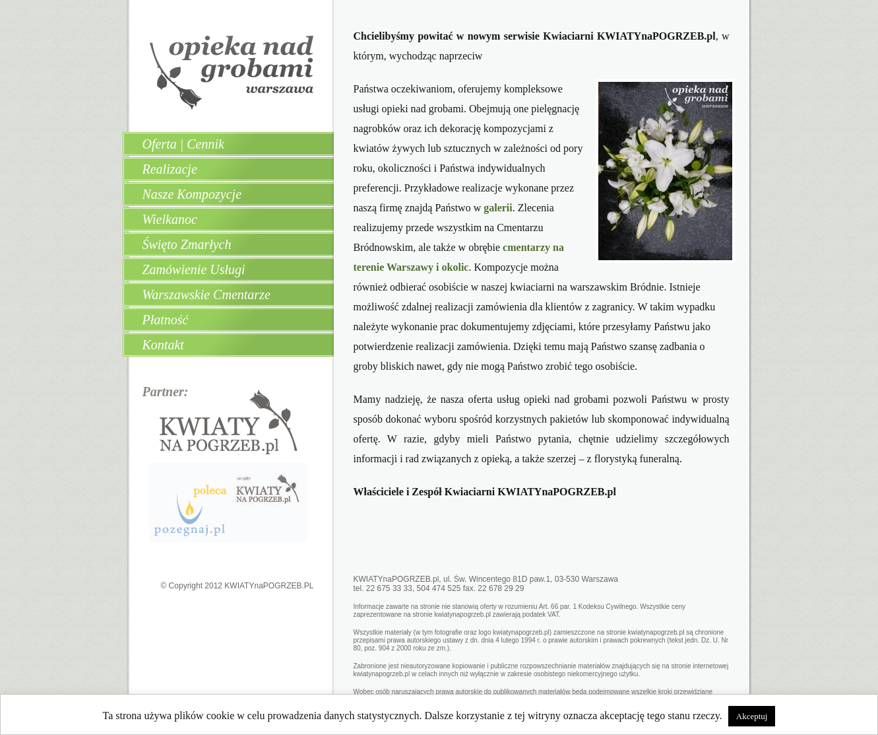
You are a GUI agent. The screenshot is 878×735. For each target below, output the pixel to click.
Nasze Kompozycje (192, 194)
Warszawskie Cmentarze (206, 294)
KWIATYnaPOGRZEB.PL (268, 585)
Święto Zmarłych (187, 244)
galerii (498, 207)
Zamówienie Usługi (193, 269)
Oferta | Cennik (183, 144)
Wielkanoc (169, 219)
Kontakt (163, 344)
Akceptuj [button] (752, 716)
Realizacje (169, 169)
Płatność (165, 319)
